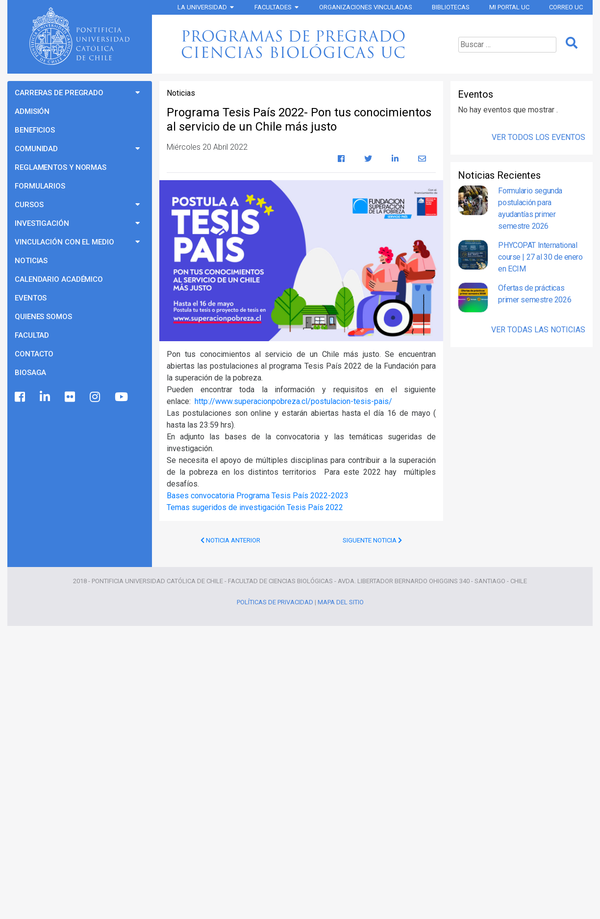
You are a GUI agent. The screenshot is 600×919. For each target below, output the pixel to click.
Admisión (32, 111)
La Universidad (202, 7)
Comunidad (36, 148)
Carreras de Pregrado (59, 92)
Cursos (29, 204)
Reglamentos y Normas (60, 167)
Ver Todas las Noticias (538, 329)
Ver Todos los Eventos (538, 137)
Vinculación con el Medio (64, 242)
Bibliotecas (451, 7)
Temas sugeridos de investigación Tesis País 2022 (255, 507)
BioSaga (30, 372)
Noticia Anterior (230, 540)
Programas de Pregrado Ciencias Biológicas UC (300, 44)
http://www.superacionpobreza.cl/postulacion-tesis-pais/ (293, 401)
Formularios (40, 186)
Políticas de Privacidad (275, 602)
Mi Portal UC (509, 7)
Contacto (34, 354)
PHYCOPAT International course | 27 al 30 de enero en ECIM (540, 257)
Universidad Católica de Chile (79, 36)
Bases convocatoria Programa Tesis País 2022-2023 (258, 495)
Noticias (31, 260)
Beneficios (35, 130)
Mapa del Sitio (341, 602)
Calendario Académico (59, 279)
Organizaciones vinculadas (365, 7)
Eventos (31, 298)
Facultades (273, 7)
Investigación (42, 223)
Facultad (32, 335)
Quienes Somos (43, 316)
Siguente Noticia (372, 540)
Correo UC (566, 7)
